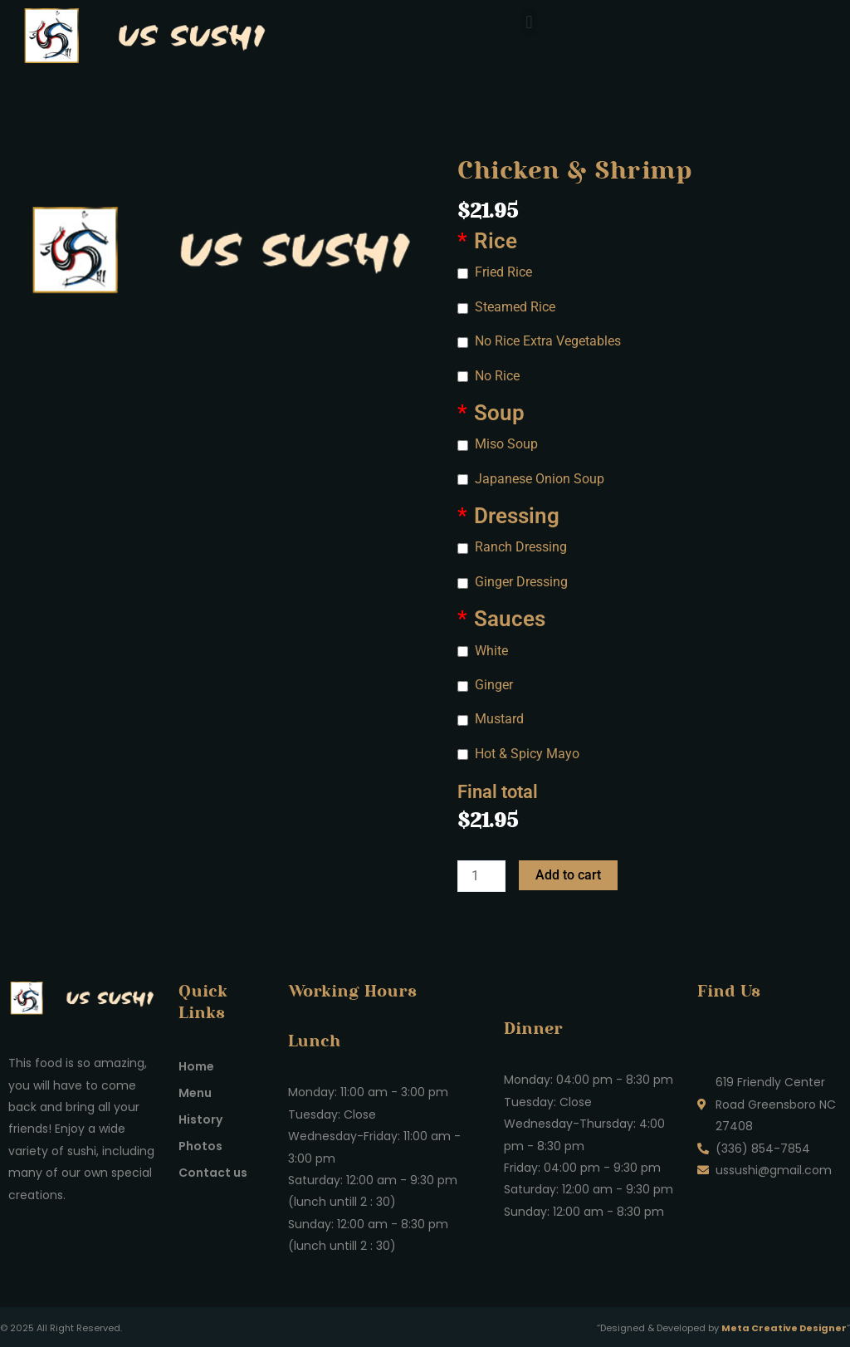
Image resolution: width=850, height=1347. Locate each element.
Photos (200, 1146)
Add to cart (568, 875)
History (200, 1119)
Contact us (212, 1172)
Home (196, 1066)
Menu (195, 1093)
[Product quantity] (481, 876)
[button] (529, 22)
